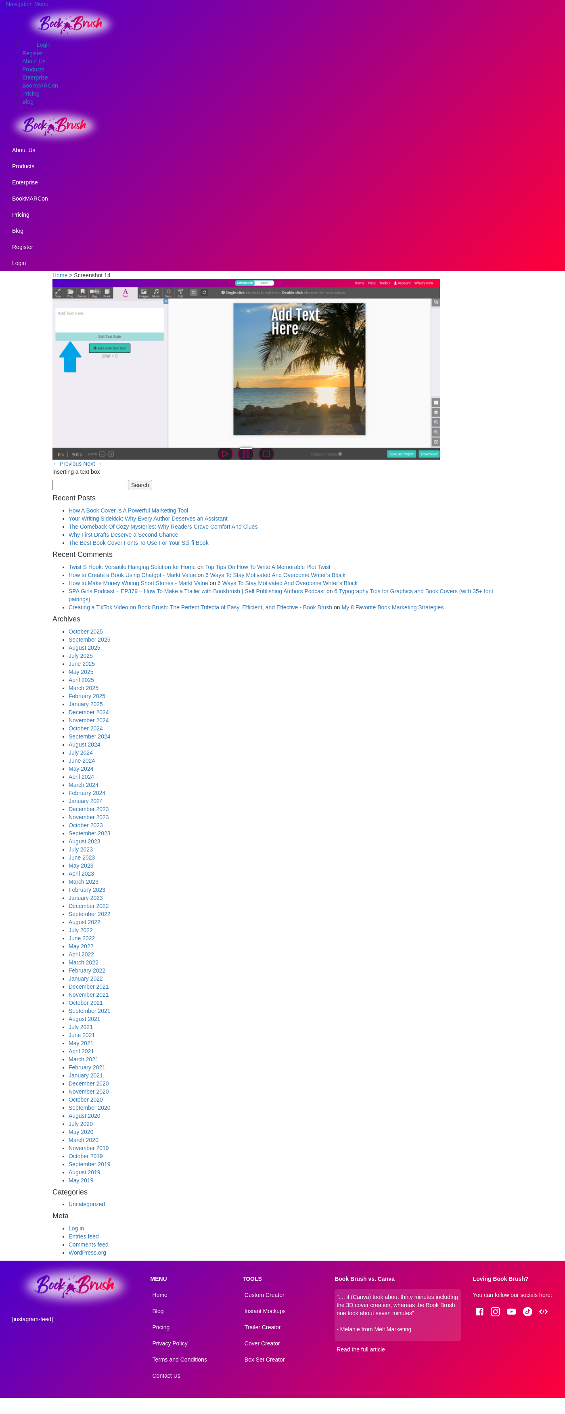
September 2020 (90, 1107)
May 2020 (81, 1132)
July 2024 (81, 752)
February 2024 (87, 793)
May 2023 (81, 865)
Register (32, 53)
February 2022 (87, 970)
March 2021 (83, 1059)
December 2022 (89, 906)
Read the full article (361, 1349)
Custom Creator (265, 1295)
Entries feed (84, 1236)
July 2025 (81, 656)
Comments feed (89, 1244)
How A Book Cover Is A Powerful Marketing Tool (128, 510)
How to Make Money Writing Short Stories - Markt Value (138, 583)
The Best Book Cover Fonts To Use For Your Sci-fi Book (139, 543)
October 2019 (86, 1156)
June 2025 (82, 664)
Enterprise (35, 77)
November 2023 (89, 817)
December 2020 (89, 1083)
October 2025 (86, 631)
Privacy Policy (170, 1343)
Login (43, 45)
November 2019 (89, 1148)
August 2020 (84, 1116)
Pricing (31, 93)
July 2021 (81, 1027)
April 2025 (81, 680)
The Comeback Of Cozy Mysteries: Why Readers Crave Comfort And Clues (163, 526)
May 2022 (81, 946)
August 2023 (84, 841)
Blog (27, 101)
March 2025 (83, 688)
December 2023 (89, 809)
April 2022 (81, 954)
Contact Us (166, 1375)
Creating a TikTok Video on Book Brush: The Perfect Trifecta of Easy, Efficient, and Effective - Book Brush (200, 607)
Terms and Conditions (180, 1359)
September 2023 (90, 833)
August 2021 (84, 1019)
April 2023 (81, 873)
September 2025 (90, 639)
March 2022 (83, 962)
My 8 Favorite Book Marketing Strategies (393, 607)
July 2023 (81, 849)
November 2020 (89, 1091)
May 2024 (81, 769)
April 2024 (81, 777)
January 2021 (86, 1075)
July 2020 (81, 1124)
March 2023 (83, 882)
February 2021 (87, 1067)
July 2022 (81, 930)
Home (59, 275)
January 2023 (86, 898)
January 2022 (86, 978)
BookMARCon (40, 85)
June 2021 (82, 1035)
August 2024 (84, 744)
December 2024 (89, 712)
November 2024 (89, 720)
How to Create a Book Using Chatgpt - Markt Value (132, 575)
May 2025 (81, 672)
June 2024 (82, 760)
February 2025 (87, 696)
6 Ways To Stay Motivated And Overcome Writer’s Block (275, 575)
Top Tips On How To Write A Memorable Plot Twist (267, 567)
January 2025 (86, 704)
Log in (76, 1228)
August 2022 (84, 922)
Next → (92, 463)
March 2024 (83, 785)
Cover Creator (262, 1343)
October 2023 (86, 825)
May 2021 (81, 1043)
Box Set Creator (265, 1359)
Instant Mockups (265, 1311)
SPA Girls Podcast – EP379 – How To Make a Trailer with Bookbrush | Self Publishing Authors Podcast (197, 591)
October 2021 (86, 1003)
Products (33, 69)
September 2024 (90, 736)
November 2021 (89, 994)
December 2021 (89, 986)
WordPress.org (87, 1252)
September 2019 (90, 1164)
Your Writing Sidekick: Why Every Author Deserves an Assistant (148, 518)
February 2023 (87, 890)
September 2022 (90, 914)
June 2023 (82, 857)
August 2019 (84, 1172)
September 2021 (90, 1011)
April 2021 (81, 1051)
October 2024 (86, 728)
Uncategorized (87, 1204)
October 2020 (86, 1099)
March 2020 (83, 1140)
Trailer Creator (263, 1327)
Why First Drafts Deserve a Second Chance (123, 534)
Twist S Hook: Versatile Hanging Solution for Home (132, 567)
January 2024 (86, 801)
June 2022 (82, 938)
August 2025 (84, 647)
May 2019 (81, 1180)
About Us (34, 61)
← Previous (67, 463)
